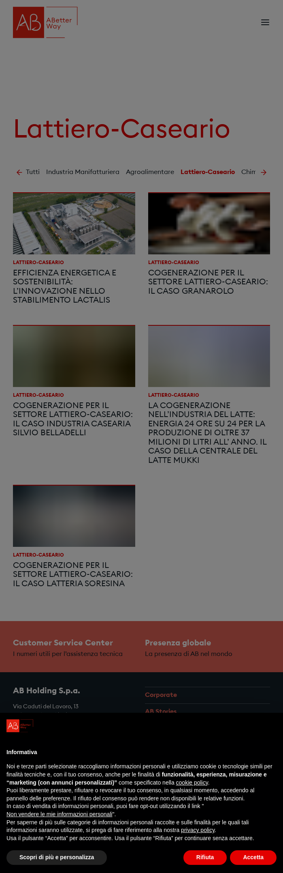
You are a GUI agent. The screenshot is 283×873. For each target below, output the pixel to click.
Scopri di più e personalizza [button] (56, 857)
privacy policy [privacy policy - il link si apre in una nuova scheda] (198, 830)
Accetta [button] (253, 857)
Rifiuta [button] (205, 857)
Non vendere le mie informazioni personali (59, 814)
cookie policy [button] (192, 782)
